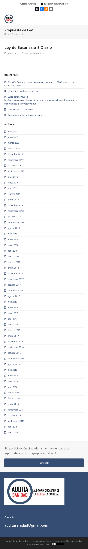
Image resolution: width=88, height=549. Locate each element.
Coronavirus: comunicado (20, 109)
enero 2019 (13, 199)
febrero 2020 (14, 148)
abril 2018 (12, 250)
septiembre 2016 (16, 358)
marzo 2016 (13, 392)
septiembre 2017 (16, 290)
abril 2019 (12, 188)
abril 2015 (12, 426)
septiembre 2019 (16, 171)
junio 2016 (13, 375)
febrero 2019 (14, 193)
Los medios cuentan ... (35, 53)
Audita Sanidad (22, 541)
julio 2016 (12, 369)
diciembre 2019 (15, 154)
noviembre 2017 (16, 279)
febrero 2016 (14, 398)
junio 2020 (13, 137)
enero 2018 (13, 267)
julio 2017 (12, 301)
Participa (44, 462)
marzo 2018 (13, 256)
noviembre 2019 (16, 159)
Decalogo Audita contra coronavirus (25, 115)
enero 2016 (13, 404)
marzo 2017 (13, 324)
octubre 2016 (14, 352)
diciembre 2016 (15, 341)
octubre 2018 (14, 216)
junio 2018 (13, 239)
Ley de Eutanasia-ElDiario (28, 47)
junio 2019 (13, 176)
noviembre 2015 (16, 409)
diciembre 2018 (15, 205)
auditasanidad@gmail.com (56, 3)
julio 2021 (12, 131)
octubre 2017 (14, 284)
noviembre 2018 (16, 210)
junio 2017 (13, 307)
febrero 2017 (14, 330)
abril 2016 (12, 387)
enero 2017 (13, 335)
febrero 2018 (14, 262)
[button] (82, 19)
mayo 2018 (13, 245)
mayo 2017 (13, 313)
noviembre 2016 (16, 347)
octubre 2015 (14, 415)
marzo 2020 (13, 142)
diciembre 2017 (15, 273)
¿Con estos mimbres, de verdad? (23, 91)
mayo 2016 (13, 381)
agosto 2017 (14, 296)
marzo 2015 (13, 432)
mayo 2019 (13, 182)
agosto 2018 (14, 228)
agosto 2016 (14, 364)
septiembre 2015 (16, 421)
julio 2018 (12, 233)
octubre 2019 (14, 165)
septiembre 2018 (16, 222)
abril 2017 (12, 318)
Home (7, 34)
